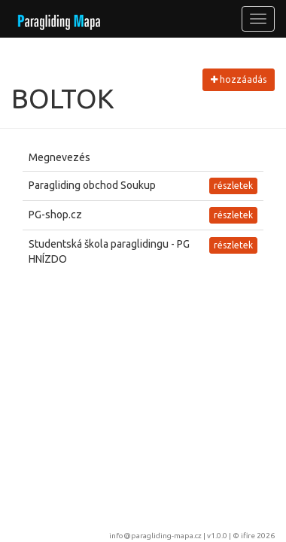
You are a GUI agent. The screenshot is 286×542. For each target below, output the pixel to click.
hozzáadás (238, 79)
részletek (233, 185)
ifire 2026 (258, 535)
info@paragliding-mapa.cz (155, 535)
